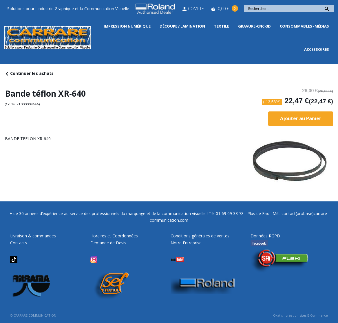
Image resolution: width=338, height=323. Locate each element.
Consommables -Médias (304, 26)
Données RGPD (265, 236)
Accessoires (316, 49)
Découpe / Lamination (182, 26)
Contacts (18, 243)
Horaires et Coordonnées (114, 236)
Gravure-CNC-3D (254, 26)
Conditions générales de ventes (200, 236)
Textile (221, 26)
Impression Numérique (127, 26)
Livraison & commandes (33, 236)
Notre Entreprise (186, 243)
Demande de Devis (108, 243)
